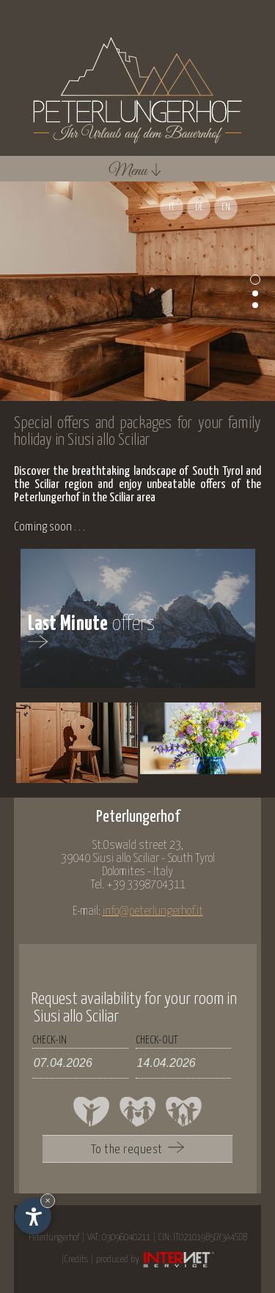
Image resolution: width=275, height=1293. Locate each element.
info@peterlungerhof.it (153, 911)
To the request (137, 1149)
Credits (76, 1259)
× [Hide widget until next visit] (48, 1200)
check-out (156, 1040)
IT (172, 207)
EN (225, 207)
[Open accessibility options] (33, 1216)
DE (199, 207)
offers (91, 631)
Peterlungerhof (54, 1238)
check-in (49, 1040)
